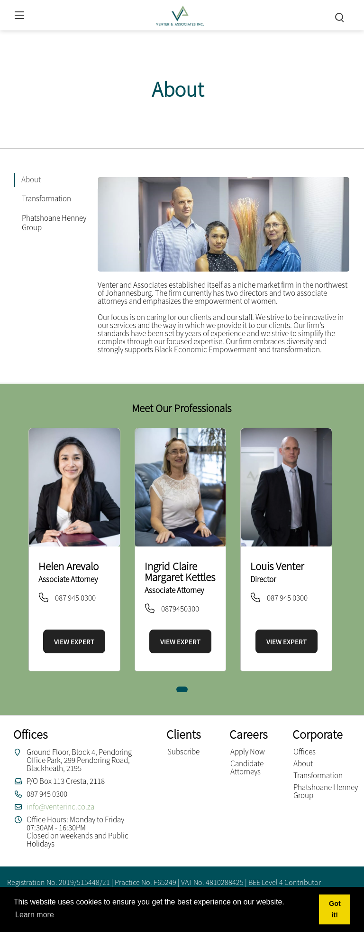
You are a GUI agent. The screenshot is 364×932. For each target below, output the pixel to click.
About (303, 763)
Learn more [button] (34, 915)
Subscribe (183, 751)
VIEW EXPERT (74, 641)
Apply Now (247, 751)
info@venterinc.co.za (60, 806)
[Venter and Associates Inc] (179, 14)
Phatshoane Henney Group (325, 791)
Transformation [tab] (46, 198)
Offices (304, 751)
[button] (182, 689)
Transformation (318, 775)
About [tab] (31, 179)
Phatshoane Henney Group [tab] (54, 223)
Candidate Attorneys (247, 767)
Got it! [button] (335, 909)
